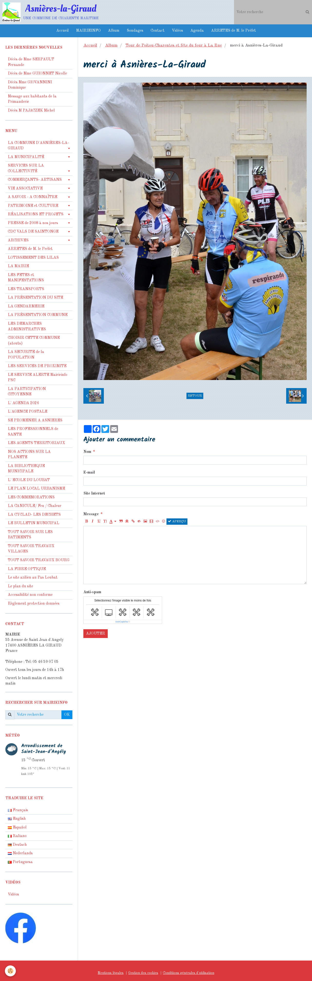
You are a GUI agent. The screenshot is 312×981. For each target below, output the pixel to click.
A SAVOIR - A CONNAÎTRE (32, 197)
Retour (195, 395)
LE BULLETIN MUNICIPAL (33, 523)
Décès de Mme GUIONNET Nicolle (37, 74)
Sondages (135, 31)
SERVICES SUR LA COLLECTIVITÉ (26, 168)
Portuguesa (20, 862)
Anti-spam (92, 592)
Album (113, 31)
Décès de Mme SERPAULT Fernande (31, 62)
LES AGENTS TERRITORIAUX (36, 443)
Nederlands (20, 853)
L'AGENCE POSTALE (27, 412)
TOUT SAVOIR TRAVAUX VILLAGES (31, 549)
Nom (87, 452)
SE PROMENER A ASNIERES (35, 420)
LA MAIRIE (18, 266)
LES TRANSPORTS (26, 289)
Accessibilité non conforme (30, 595)
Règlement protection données (33, 604)
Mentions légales (111, 973)
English (17, 819)
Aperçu (177, 521)
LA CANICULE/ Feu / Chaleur (34, 506)
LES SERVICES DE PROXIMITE (37, 366)
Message (91, 514)
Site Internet (94, 493)
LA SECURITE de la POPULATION (26, 355)
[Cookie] (10, 970)
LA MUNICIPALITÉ (26, 157)
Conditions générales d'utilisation (188, 973)
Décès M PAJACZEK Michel (32, 111)
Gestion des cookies (143, 973)
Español (17, 827)
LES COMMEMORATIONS (31, 497)
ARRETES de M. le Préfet (233, 31)
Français (18, 810)
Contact (158, 31)
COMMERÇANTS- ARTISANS (35, 180)
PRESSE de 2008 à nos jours (33, 223)
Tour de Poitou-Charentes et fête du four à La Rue (174, 45)
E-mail (89, 473)
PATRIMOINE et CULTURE (33, 206)
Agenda (197, 31)
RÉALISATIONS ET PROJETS (35, 214)
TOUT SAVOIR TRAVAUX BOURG (38, 560)
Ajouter (95, 634)
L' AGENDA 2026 (23, 403)
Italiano (17, 836)
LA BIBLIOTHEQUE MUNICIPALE (26, 469)
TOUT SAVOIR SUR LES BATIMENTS (30, 535)
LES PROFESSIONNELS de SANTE (33, 432)
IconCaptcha (122, 621)
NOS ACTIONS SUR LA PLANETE (29, 454)
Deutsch (17, 845)
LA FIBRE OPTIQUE (27, 569)
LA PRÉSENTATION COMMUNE (38, 315)
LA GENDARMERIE (26, 306)
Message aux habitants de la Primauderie (32, 99)
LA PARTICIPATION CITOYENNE (27, 392)
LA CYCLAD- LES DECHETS (34, 515)
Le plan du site (20, 586)
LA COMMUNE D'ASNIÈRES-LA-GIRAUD (38, 146)
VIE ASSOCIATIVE (25, 188)
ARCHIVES (18, 240)
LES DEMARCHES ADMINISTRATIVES (27, 326)
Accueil (62, 31)
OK (67, 715)
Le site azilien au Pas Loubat (33, 578)
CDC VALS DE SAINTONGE (33, 232)
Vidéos (177, 31)
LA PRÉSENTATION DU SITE (35, 298)
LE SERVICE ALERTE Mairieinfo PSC (37, 377)
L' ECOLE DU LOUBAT (29, 480)
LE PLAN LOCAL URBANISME (36, 489)
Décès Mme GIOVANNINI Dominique (30, 85)
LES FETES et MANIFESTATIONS (26, 278)
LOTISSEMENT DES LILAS (33, 258)
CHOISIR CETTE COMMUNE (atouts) (34, 340)
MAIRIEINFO (88, 31)
